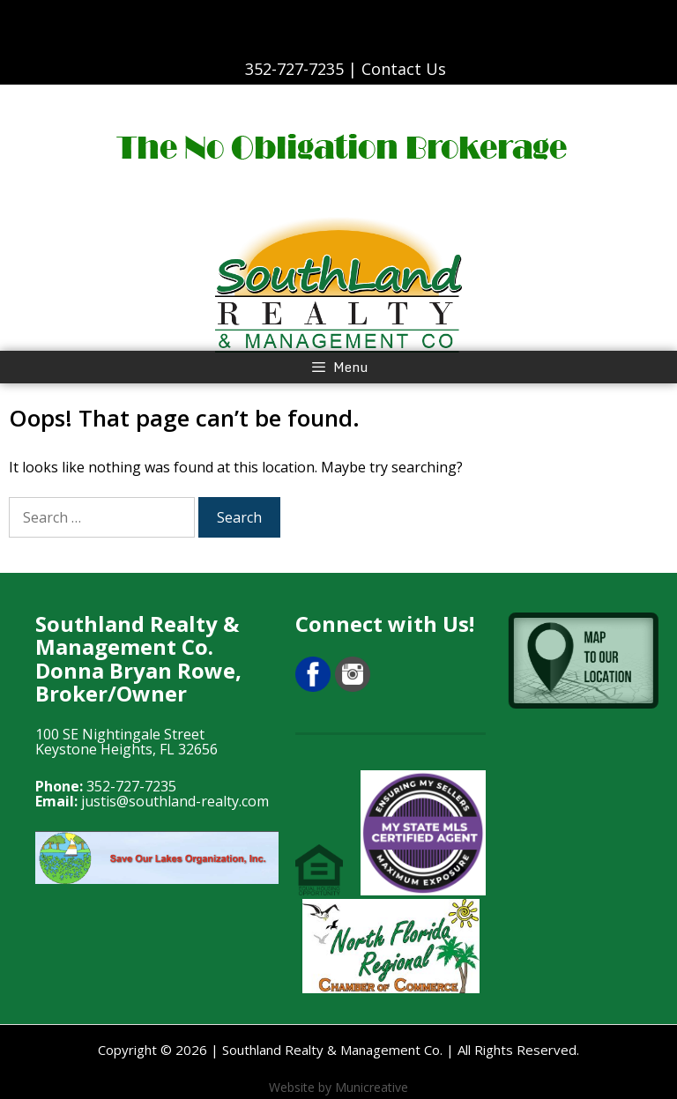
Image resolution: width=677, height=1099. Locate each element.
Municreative (371, 1087)
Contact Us (403, 68)
